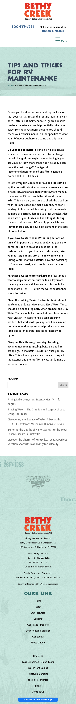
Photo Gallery (38, 642)
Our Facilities (38, 612)
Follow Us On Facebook (36, 699)
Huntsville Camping (38, 673)
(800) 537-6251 (43, 558)
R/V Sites (38, 656)
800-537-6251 (23, 27)
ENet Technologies (49, 584)
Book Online (53, 31)
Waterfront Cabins (38, 667)
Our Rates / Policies (38, 624)
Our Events (38, 636)
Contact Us (38, 691)
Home (10, 85)
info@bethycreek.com (41, 567)
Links (38, 685)
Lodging (38, 618)
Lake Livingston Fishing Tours (38, 662)
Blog (38, 606)
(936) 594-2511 (41, 553)
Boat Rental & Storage (38, 630)
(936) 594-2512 (40, 562)
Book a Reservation (38, 679)
